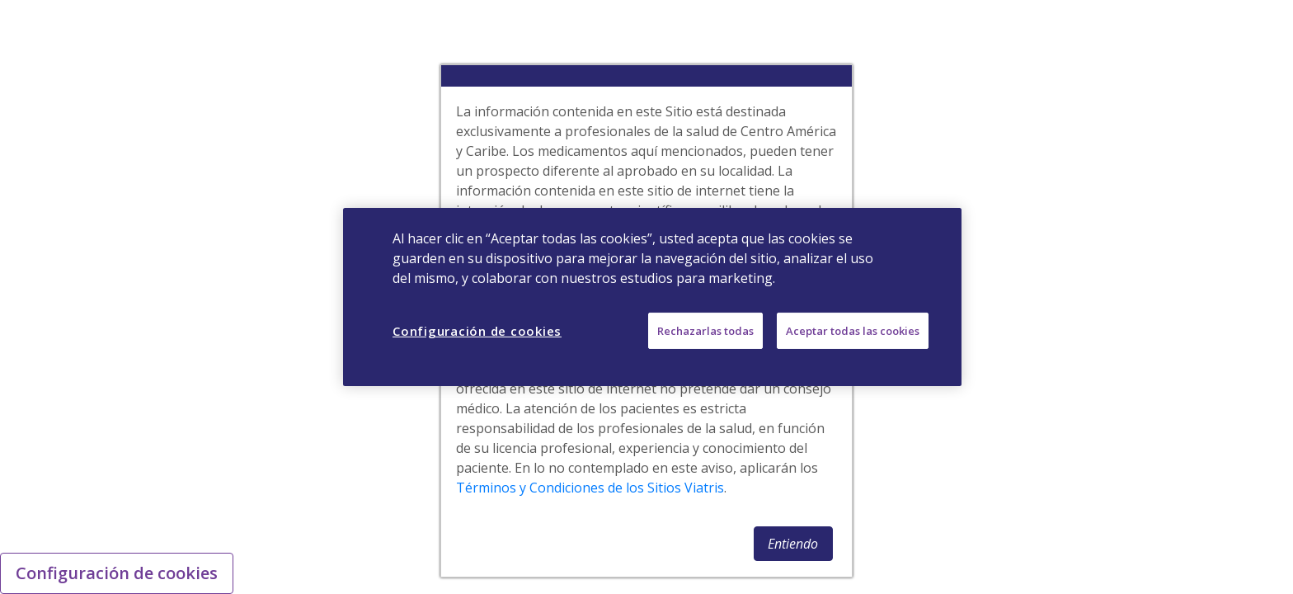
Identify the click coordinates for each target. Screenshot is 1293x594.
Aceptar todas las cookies (852, 330)
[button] (793, 543)
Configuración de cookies (117, 573)
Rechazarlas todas (705, 330)
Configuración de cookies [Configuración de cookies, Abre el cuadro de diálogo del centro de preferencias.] (477, 331)
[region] (652, 297)
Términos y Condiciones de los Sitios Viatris (590, 487)
